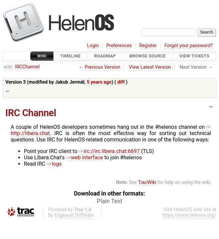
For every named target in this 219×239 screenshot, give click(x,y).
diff (120, 82)
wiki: (8, 67)
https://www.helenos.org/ (189, 215)
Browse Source (147, 55)
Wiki (42, 55)
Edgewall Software (74, 215)
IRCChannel (27, 67)
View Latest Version (150, 67)
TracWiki (147, 182)
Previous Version (102, 67)
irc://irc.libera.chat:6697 (109, 151)
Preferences (119, 45)
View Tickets (194, 55)
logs (54, 164)
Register (148, 45)
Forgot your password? (188, 45)
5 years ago (99, 82)
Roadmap (105, 55)
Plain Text (109, 201)
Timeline (70, 55)
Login (93, 45)
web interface (84, 157)
